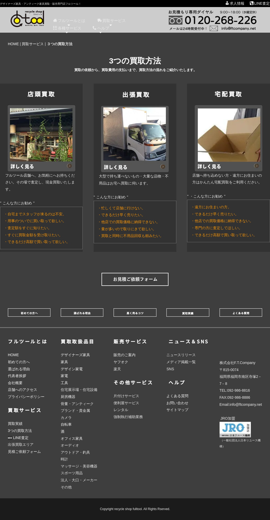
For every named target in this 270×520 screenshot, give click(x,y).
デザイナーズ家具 (75, 355)
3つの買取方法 (20, 431)
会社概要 (15, 383)
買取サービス (33, 44)
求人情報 (234, 3)
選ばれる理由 (19, 369)
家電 (64, 376)
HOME (13, 44)
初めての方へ (19, 362)
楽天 (117, 369)
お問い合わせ (177, 403)
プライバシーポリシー (26, 397)
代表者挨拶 (17, 376)
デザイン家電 (72, 369)
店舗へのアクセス (22, 390)
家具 (64, 362)
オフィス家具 (72, 438)
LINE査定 (260, 3)
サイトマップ (177, 410)
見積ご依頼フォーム (24, 451)
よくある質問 (177, 396)
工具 (64, 383)
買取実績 (15, 423)
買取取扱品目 (78, 341)
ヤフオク (121, 362)
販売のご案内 (125, 355)
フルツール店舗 (18, 175)
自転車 (66, 424)
